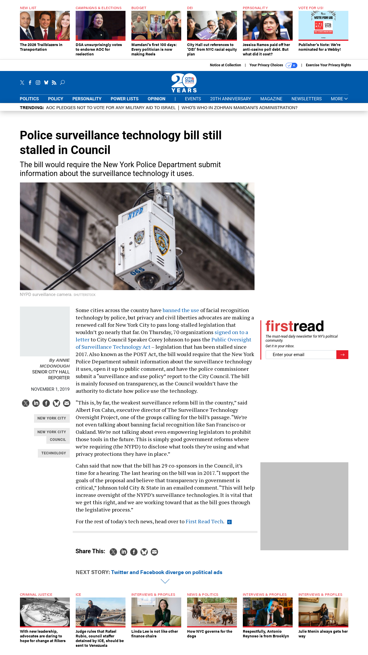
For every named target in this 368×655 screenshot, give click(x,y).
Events (193, 103)
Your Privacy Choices (273, 69)
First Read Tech (204, 525)
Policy (55, 103)
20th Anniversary (230, 103)
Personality (86, 103)
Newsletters (306, 103)
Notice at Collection (225, 69)
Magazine (271, 103)
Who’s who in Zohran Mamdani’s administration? (239, 112)
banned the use (181, 314)
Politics (29, 103)
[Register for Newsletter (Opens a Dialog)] (342, 359)
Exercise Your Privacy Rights (328, 69)
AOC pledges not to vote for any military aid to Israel (111, 112)
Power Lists (124, 103)
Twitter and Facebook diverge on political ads (166, 576)
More (339, 103)
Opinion (156, 103)
